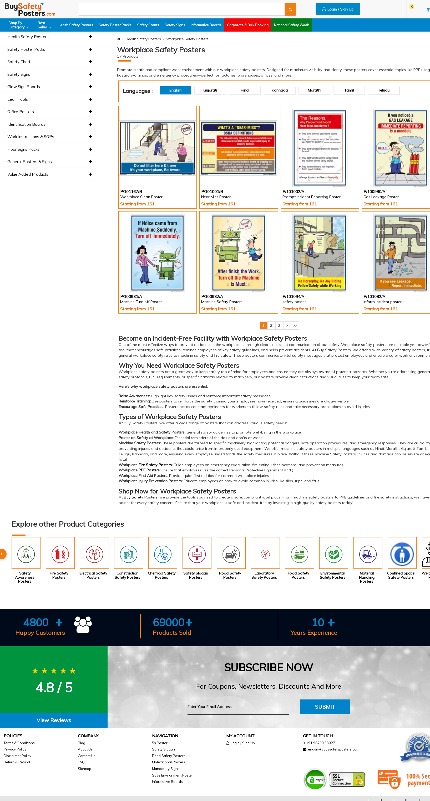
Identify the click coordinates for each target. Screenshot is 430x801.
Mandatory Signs (166, 769)
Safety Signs (175, 25)
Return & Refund (17, 762)
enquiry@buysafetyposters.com (333, 749)
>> (295, 325)
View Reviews (54, 720)
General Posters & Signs (49, 162)
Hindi (245, 90)
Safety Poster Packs (115, 25)
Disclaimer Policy (17, 756)
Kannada (280, 90)
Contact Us (86, 756)
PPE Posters (149, 470)
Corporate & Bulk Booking (248, 25)
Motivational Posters (168, 762)
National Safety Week (291, 25)
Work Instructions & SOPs (49, 137)
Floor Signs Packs (49, 149)
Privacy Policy (15, 749)
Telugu (383, 90)
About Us (85, 749)
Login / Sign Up (337, 9)
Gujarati (210, 90)
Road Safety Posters (168, 756)
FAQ (81, 762)
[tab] (54, 720)
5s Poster (160, 743)
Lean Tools (49, 99)
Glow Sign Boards (49, 87)
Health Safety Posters (75, 25)
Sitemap (84, 769)
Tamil (349, 90)
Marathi (314, 90)
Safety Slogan (163, 749)
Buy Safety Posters (141, 497)
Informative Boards (206, 25)
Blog (81, 743)
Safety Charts (148, 25)
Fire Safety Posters (155, 464)
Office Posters (49, 112)
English (175, 90)
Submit (325, 706)
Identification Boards (49, 124)
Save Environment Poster (172, 775)
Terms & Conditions (19, 743)
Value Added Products (49, 174)
